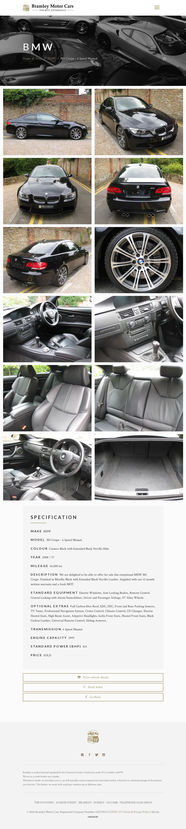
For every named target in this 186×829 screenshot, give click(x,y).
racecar (93, 816)
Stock (39, 58)
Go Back (93, 697)
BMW (51, 58)
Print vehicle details (93, 677)
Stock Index (93, 687)
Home (27, 58)
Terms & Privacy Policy (136, 812)
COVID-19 (114, 812)
